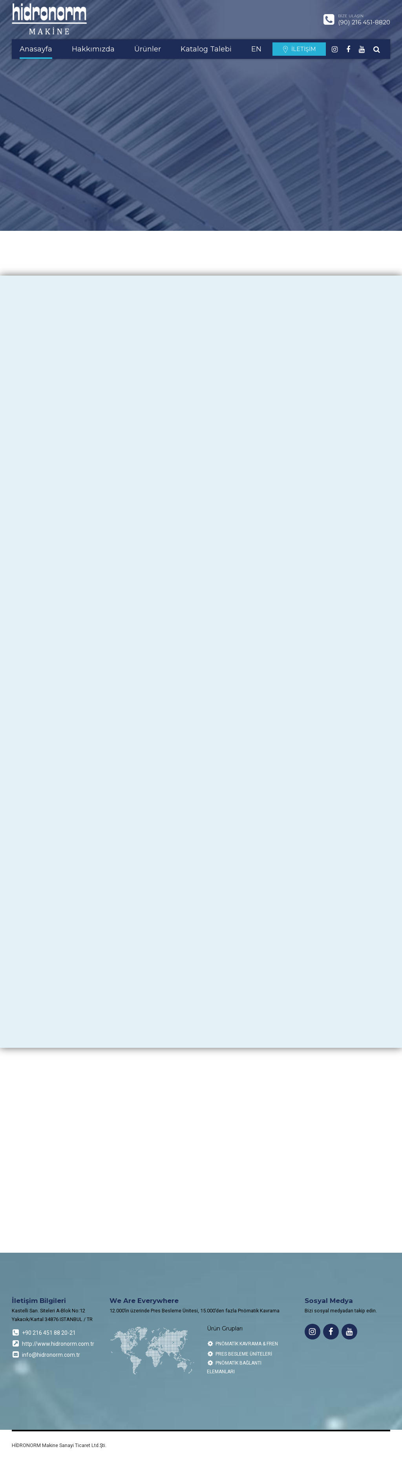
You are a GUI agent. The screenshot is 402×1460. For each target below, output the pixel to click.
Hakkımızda (93, 49)
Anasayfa (36, 49)
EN (256, 49)
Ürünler (147, 49)
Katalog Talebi (206, 49)
